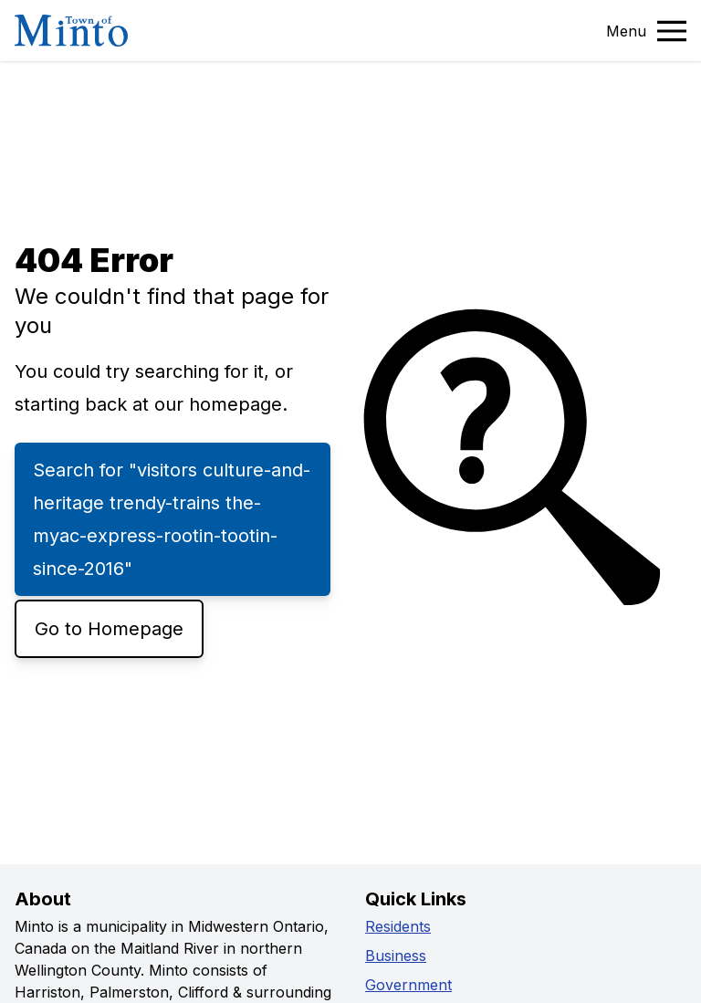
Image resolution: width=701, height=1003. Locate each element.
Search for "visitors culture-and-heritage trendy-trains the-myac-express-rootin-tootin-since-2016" (171, 519)
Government (408, 985)
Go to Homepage (109, 629)
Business (395, 955)
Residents (398, 926)
